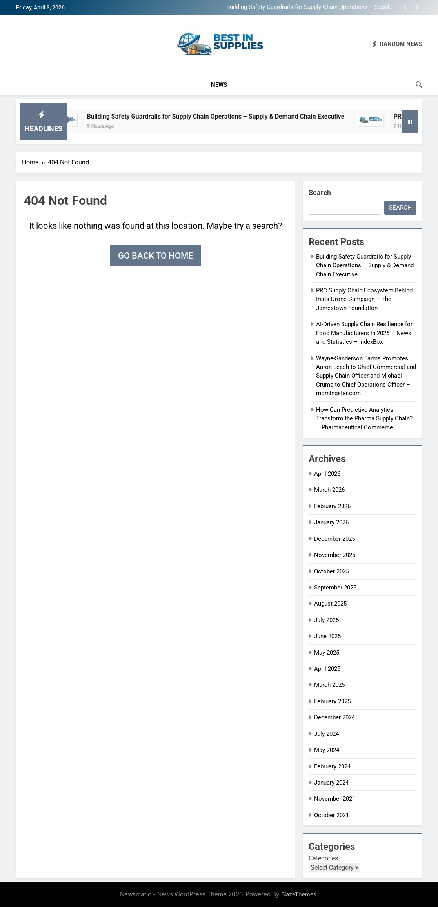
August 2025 (330, 603)
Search (320, 192)
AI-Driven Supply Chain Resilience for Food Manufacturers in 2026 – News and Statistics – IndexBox (364, 333)
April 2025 (327, 668)
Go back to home (155, 256)
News (219, 84)
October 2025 (331, 571)
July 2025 (326, 620)
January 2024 (331, 782)
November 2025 (334, 554)
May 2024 (326, 750)
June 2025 (327, 636)
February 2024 (332, 766)
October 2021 (331, 815)
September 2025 (335, 587)
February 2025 (332, 701)
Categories (323, 858)
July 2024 (326, 733)
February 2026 (332, 506)
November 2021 (334, 798)
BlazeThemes (298, 894)
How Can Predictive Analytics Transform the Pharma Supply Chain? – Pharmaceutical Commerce (364, 418)
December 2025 (334, 538)
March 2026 (329, 489)
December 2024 (334, 717)
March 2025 (329, 684)
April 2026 (327, 473)
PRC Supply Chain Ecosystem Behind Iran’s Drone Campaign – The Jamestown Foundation (364, 299)
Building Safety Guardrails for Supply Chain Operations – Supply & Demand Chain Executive (309, 7)
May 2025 (326, 652)
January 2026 (331, 522)
